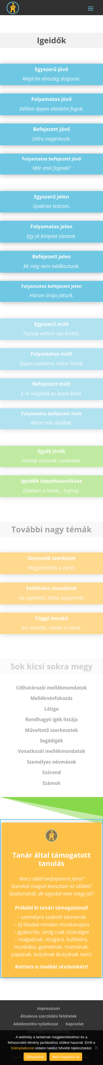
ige (51, 709)
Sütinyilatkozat (22, 1048)
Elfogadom (35, 1057)
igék (51, 740)
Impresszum (48, 1008)
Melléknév (51, 698)
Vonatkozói (51, 751)
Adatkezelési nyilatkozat (36, 1023)
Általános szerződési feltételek (48, 1016)
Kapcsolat (75, 1023)
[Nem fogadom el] (96, 1047)
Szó (51, 772)
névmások (51, 762)
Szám (52, 783)
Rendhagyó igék (51, 719)
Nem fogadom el (65, 1057)
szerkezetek (51, 730)
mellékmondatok (51, 688)
